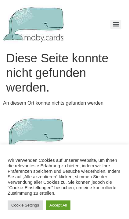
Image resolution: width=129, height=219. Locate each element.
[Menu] (115, 24)
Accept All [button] (58, 205)
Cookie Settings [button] (25, 205)
